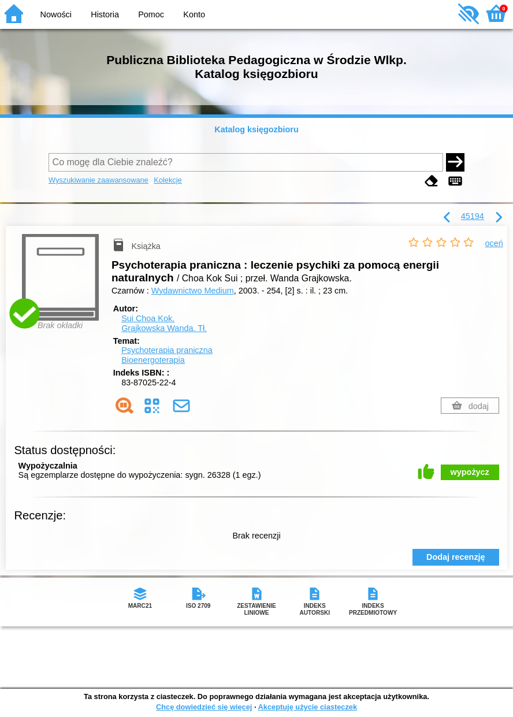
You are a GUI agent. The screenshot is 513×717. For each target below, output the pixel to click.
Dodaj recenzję (455, 557)
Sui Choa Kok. (147, 318)
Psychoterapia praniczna (167, 350)
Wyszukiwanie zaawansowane (98, 180)
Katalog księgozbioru (256, 129)
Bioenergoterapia (153, 360)
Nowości (56, 14)
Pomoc (151, 14)
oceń (494, 243)
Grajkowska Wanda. (164, 328)
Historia (105, 14)
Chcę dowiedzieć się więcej (204, 707)
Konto (194, 14)
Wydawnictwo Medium (192, 290)
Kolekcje (167, 180)
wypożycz (470, 472)
